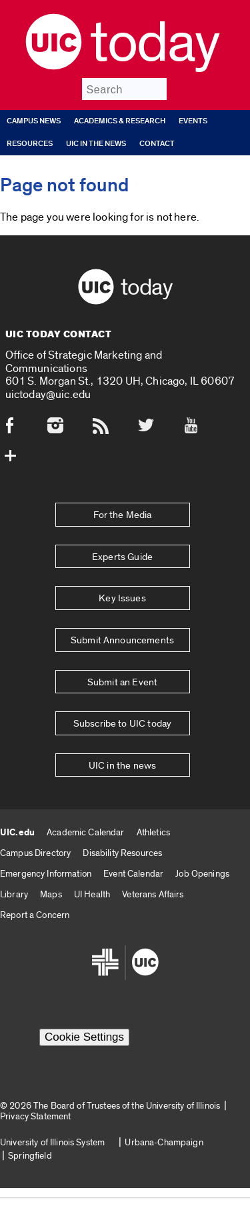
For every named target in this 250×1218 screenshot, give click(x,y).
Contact (157, 144)
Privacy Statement (35, 1116)
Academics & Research (119, 121)
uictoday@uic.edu (48, 394)
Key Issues (122, 598)
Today (154, 43)
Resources (30, 144)
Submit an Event (122, 682)
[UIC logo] (53, 66)
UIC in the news (96, 144)
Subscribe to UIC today (122, 723)
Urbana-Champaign (164, 1142)
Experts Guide (122, 557)
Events (193, 121)
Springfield (30, 1155)
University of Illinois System (52, 1142)
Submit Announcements (122, 640)
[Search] (124, 89)
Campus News (34, 121)
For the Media (122, 515)
